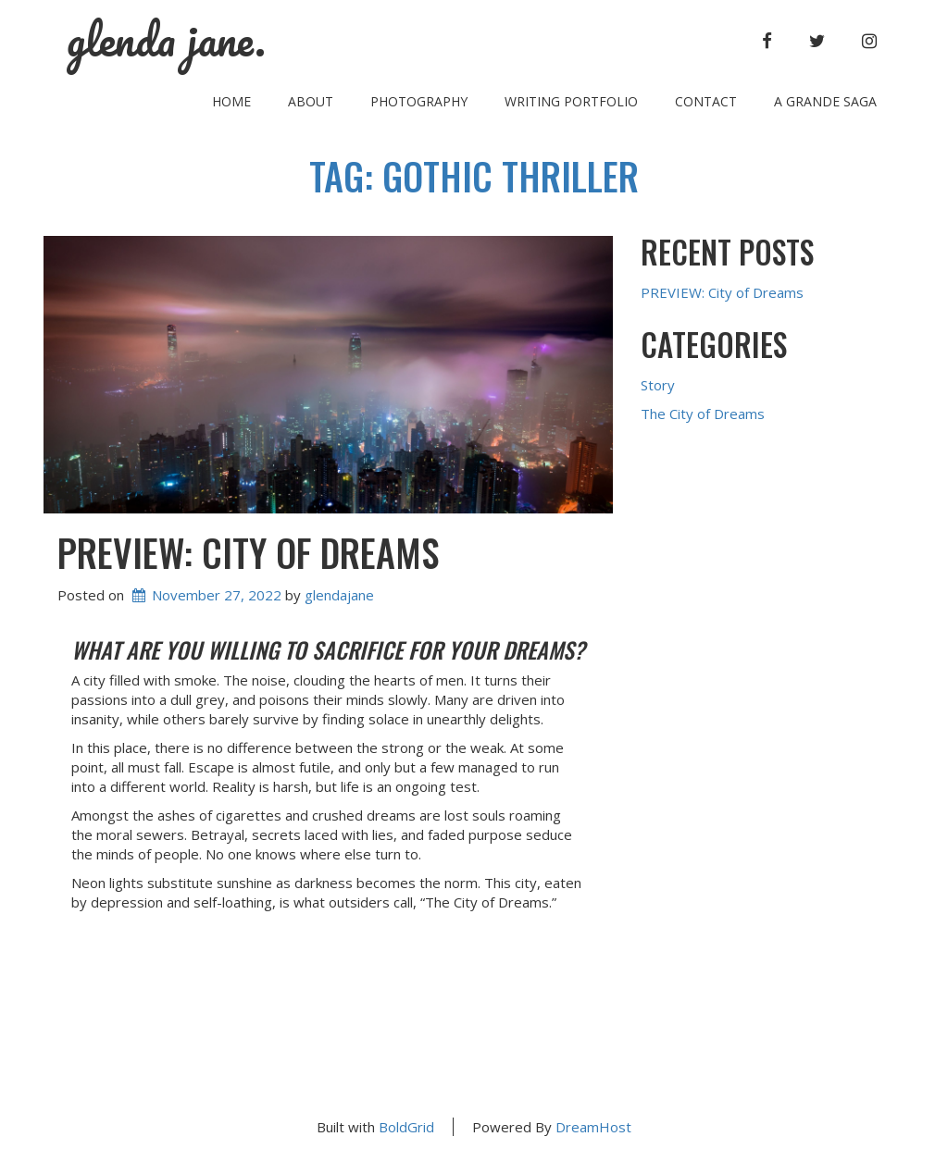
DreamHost (593, 1127)
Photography (419, 101)
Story (658, 385)
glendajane (339, 595)
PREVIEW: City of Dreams (248, 552)
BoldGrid (406, 1127)
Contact (706, 101)
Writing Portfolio (571, 101)
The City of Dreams (703, 413)
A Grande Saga (825, 101)
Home (231, 101)
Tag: (474, 176)
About (310, 101)
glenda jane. (166, 39)
